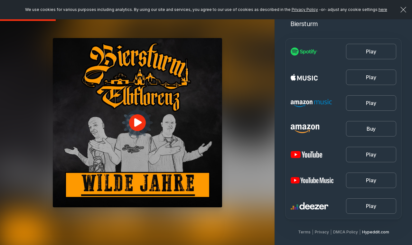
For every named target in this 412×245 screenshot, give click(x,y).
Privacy (322, 232)
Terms (304, 232)
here (383, 9)
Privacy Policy (305, 9)
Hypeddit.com (375, 232)
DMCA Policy (345, 232)
